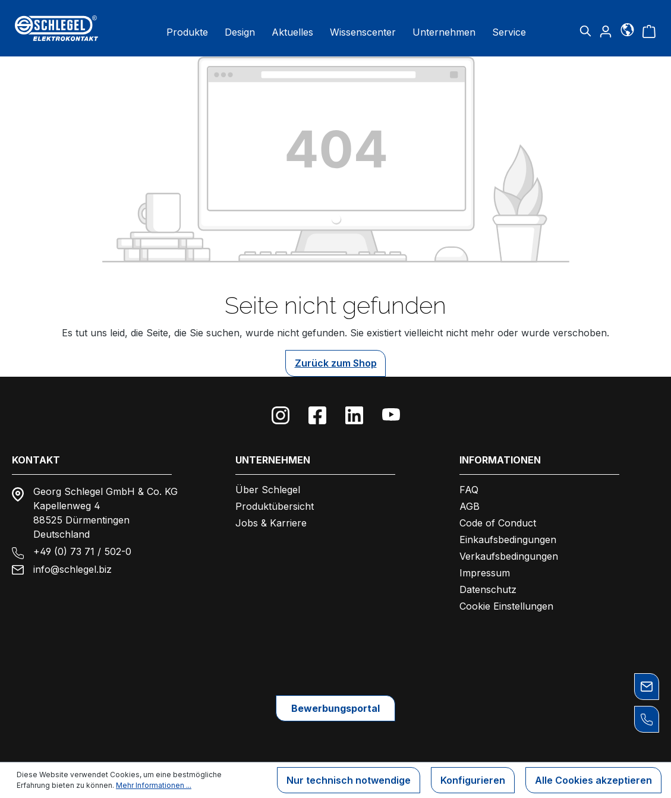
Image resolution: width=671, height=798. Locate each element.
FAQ (468, 490)
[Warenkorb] (649, 31)
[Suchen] (585, 31)
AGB (469, 506)
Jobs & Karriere (271, 523)
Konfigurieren (472, 780)
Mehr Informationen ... (153, 785)
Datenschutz (487, 589)
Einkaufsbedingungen (507, 539)
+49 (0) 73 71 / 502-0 (82, 551)
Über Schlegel (267, 490)
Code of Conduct (497, 523)
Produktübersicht (274, 506)
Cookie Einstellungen (506, 606)
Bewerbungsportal (335, 708)
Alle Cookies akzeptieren (593, 780)
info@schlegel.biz (72, 569)
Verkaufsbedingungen (508, 556)
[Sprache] (627, 29)
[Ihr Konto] (606, 31)
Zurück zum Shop (336, 363)
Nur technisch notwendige (348, 780)
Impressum (484, 573)
